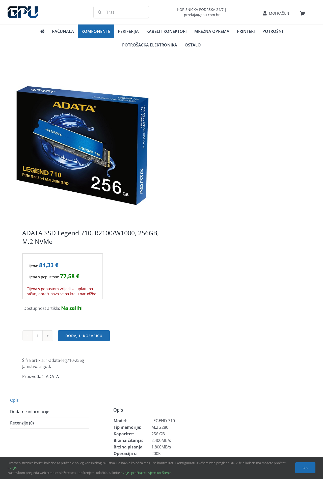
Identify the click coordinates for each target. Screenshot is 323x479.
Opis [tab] (14, 400)
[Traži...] (121, 12)
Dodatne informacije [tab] (29, 411)
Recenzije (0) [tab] (22, 423)
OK (305, 467)
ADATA (52, 376)
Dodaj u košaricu (83, 335)
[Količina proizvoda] (38, 336)
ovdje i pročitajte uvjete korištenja (146, 472)
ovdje (12, 467)
